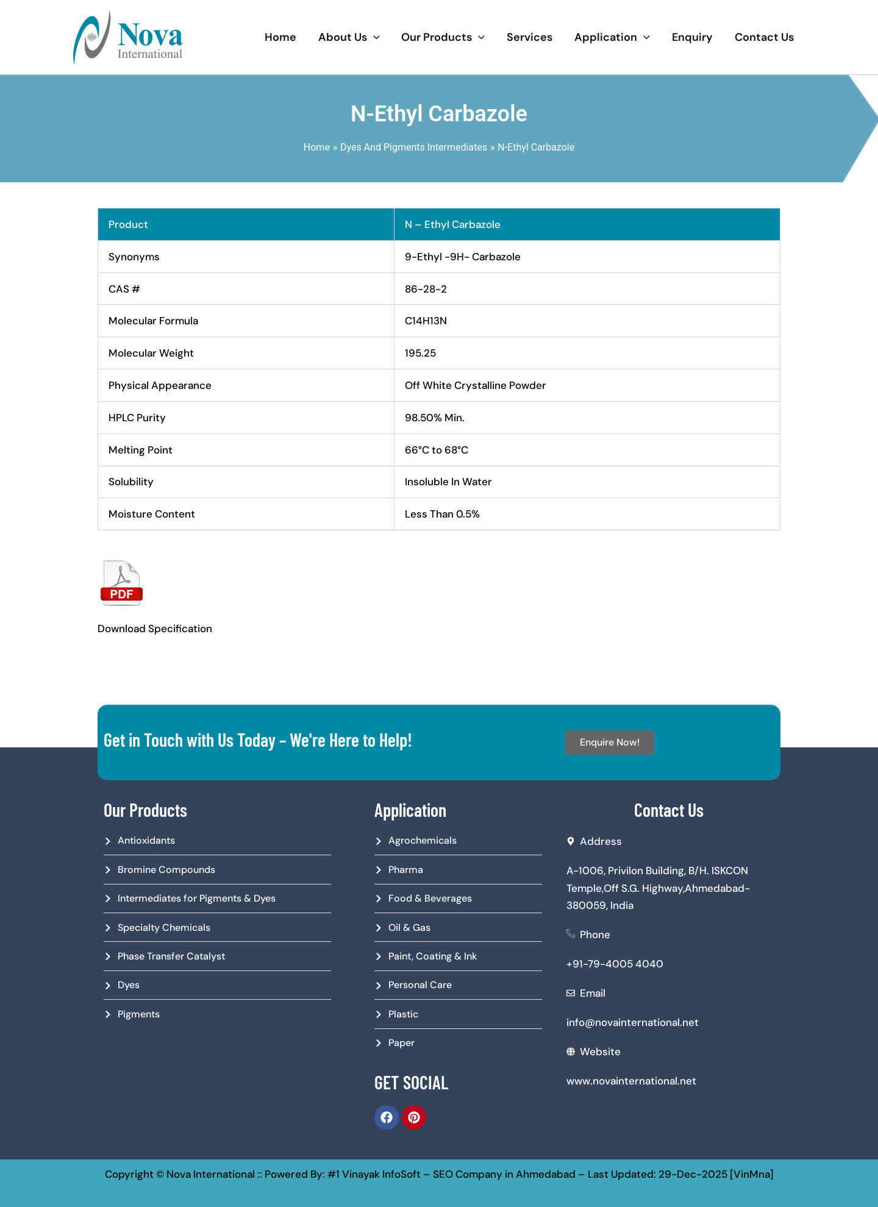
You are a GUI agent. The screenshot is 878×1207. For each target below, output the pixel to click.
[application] (373, 37)
